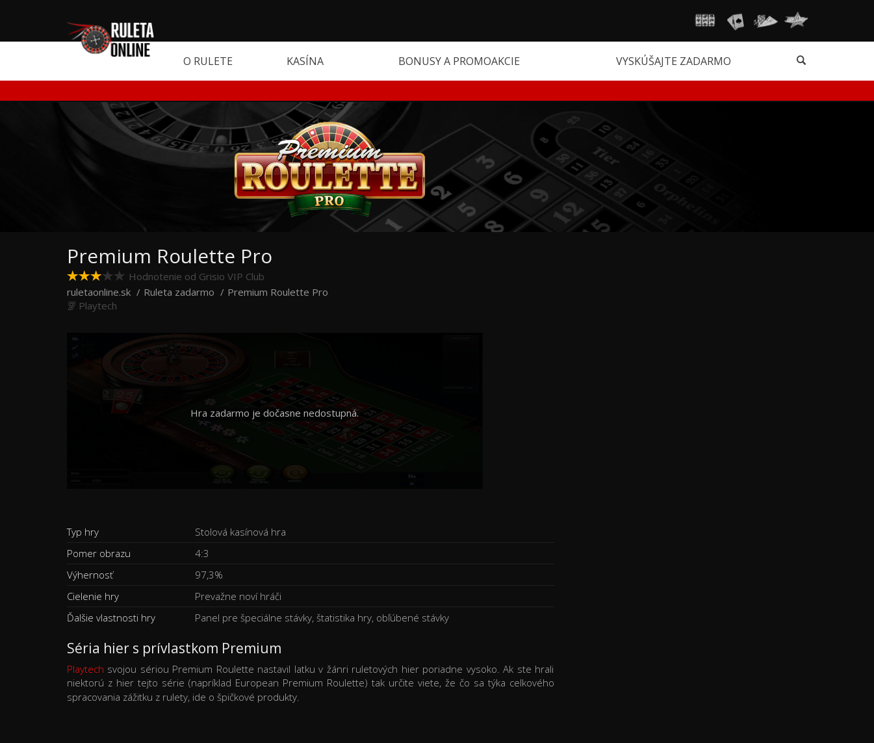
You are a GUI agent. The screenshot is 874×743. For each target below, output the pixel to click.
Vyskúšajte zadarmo (673, 61)
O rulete (208, 61)
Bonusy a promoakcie (459, 61)
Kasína (305, 61)
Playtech (85, 668)
